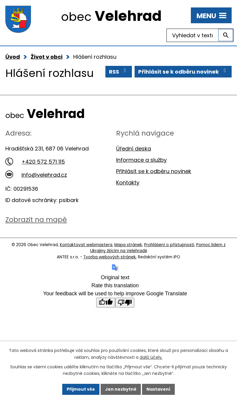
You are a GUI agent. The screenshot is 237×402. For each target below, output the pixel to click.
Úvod (12, 56)
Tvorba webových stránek (109, 257)
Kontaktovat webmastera (86, 245)
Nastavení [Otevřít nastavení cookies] (158, 389)
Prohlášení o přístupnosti (169, 245)
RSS (119, 71)
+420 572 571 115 (35, 161)
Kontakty (127, 182)
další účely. (151, 357)
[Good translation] (105, 303)
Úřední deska (133, 148)
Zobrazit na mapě (36, 219)
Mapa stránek (128, 245)
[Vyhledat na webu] (199, 35)
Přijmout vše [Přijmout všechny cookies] (81, 389)
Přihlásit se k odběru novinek (183, 71)
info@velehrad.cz (36, 175)
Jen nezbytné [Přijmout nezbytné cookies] (120, 389)
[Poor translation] (124, 303)
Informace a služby (141, 160)
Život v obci (47, 56)
